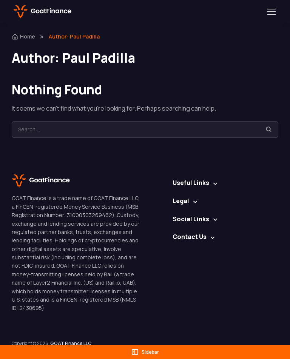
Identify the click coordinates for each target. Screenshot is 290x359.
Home (23, 36)
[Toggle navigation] (271, 11)
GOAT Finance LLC (70, 343)
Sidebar (145, 352)
